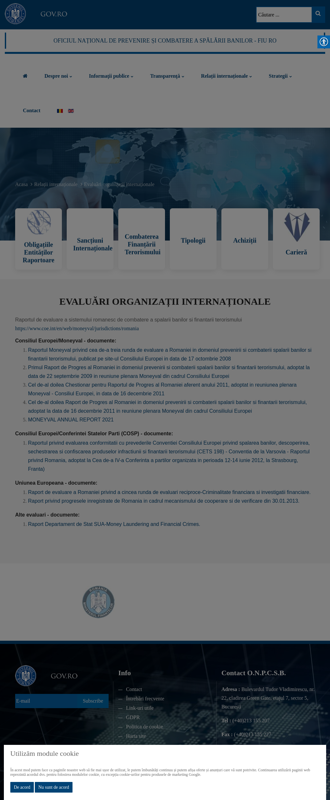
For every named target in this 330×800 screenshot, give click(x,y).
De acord (22, 787)
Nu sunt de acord (53, 787)
